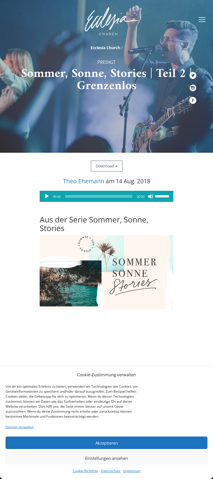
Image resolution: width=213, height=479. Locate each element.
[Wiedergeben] (47, 196)
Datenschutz (110, 470)
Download (107, 166)
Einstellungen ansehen (106, 458)
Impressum (132, 470)
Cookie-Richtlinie (85, 470)
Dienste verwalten (20, 427)
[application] (106, 196)
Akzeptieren (106, 443)
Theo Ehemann (83, 181)
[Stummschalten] (150, 196)
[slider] (99, 196)
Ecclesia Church (105, 47)
